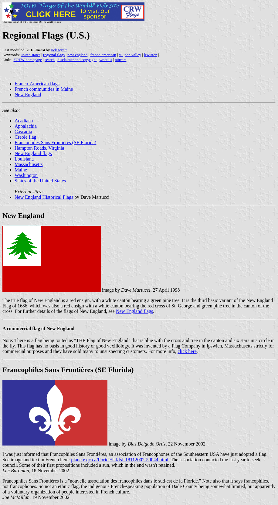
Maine (21, 169)
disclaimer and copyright (77, 59)
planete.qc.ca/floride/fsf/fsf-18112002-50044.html (119, 459)
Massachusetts (28, 164)
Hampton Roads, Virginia (39, 148)
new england (77, 55)
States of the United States (40, 180)
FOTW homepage (27, 59)
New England (28, 94)
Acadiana (24, 120)
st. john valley (130, 55)
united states (30, 55)
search (50, 59)
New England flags (33, 153)
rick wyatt (59, 50)
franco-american (103, 55)
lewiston (150, 55)
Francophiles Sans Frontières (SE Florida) (55, 142)
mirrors (120, 59)
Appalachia (26, 126)
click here (187, 351)
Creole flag (25, 137)
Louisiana (24, 158)
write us (106, 59)
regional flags (54, 55)
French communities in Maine (44, 89)
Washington (26, 175)
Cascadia (23, 131)
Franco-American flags (37, 83)
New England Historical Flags (44, 197)
